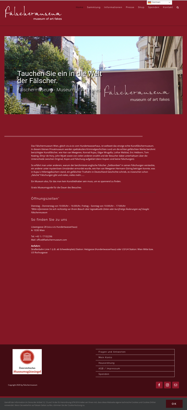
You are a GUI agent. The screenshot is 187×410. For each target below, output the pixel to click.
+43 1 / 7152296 (43, 236)
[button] (178, 7)
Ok (174, 403)
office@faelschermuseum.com (52, 239)
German (154, 2)
